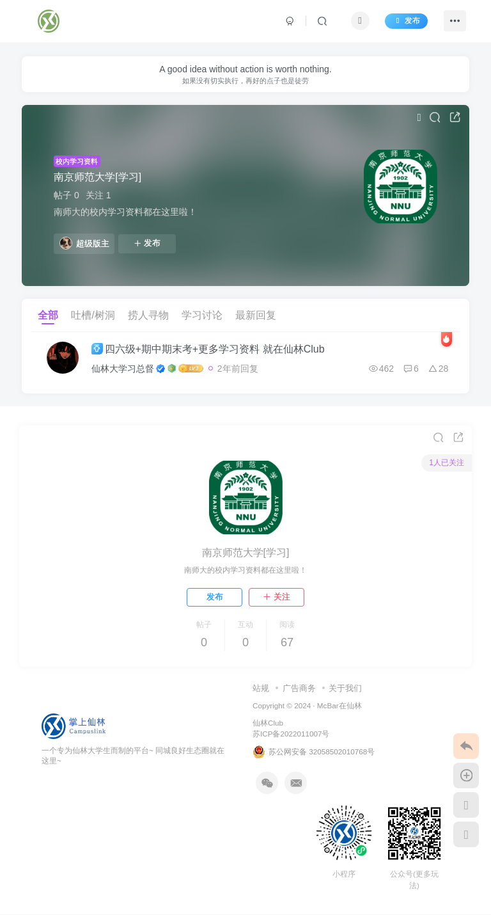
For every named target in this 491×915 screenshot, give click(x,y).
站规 (261, 688)
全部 (48, 315)
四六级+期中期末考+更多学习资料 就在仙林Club (209, 349)
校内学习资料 (77, 161)
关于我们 (345, 688)
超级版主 (84, 243)
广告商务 (299, 688)
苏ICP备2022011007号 (291, 733)
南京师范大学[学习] (97, 176)
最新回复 (255, 315)
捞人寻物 (148, 315)
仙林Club (268, 723)
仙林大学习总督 (124, 368)
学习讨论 (202, 315)
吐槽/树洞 (92, 315)
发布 (405, 21)
